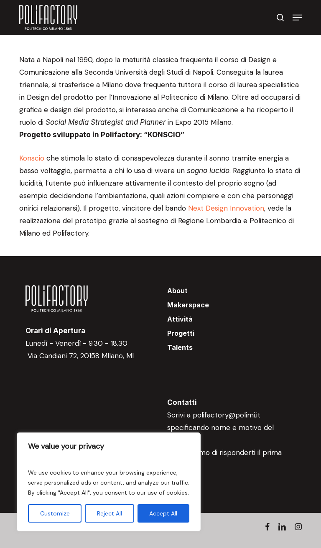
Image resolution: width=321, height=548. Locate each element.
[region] (109, 481)
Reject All (109, 513)
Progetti (180, 333)
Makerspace (188, 305)
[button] (297, 17)
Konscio (31, 158)
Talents (180, 347)
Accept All (163, 513)
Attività (180, 319)
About (177, 291)
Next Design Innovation (226, 208)
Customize (55, 513)
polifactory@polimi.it (226, 415)
